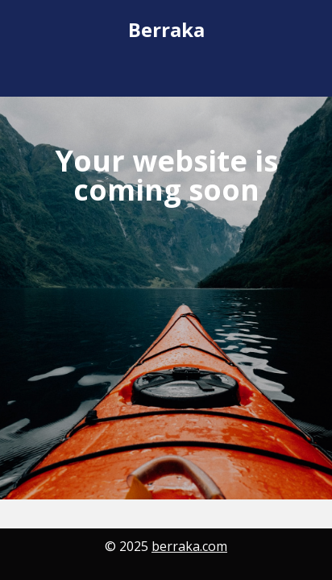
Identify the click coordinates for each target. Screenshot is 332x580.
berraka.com (189, 546)
